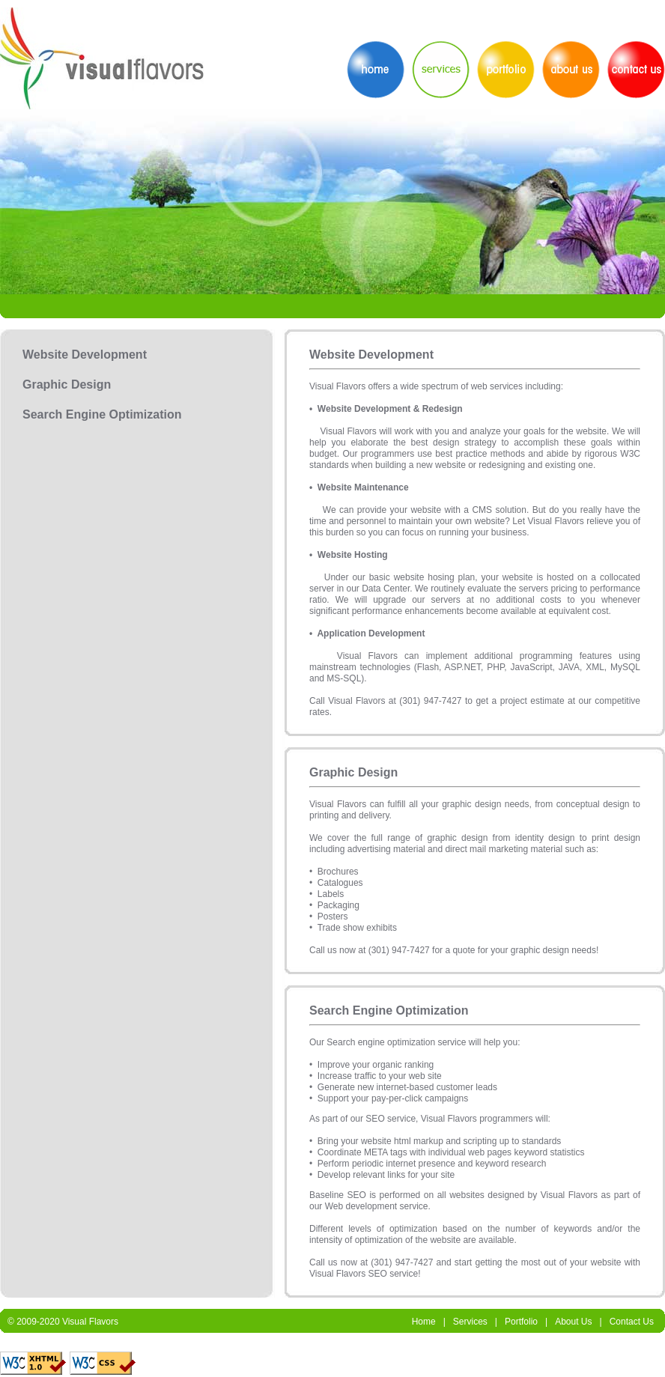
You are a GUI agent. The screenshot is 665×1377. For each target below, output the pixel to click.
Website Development (84, 354)
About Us (573, 1321)
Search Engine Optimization (101, 414)
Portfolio (521, 1321)
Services (470, 1321)
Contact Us (632, 1321)
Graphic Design (66, 384)
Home (424, 1321)
